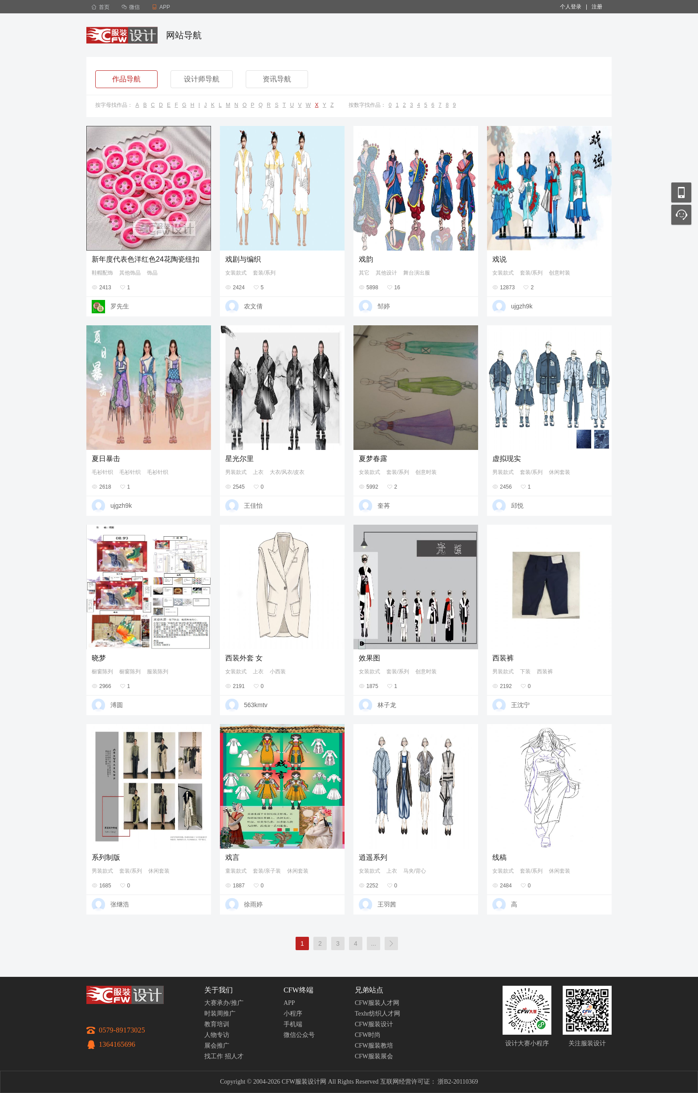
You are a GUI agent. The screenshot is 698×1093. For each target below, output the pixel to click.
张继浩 (119, 904)
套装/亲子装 (267, 871)
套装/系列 (264, 273)
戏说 (499, 259)
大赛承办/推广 (223, 1003)
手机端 (293, 1024)
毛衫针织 (102, 472)
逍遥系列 (373, 857)
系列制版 (106, 857)
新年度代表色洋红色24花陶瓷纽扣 (145, 259)
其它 (364, 273)
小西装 (278, 671)
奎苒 (383, 505)
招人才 (234, 1056)
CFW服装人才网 (377, 1003)
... (373, 943)
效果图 (369, 658)
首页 (100, 7)
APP (289, 1003)
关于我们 (218, 990)
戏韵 (366, 259)
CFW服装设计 (374, 1024)
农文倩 (253, 306)
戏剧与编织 (243, 259)
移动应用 (681, 192)
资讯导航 (277, 79)
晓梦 (99, 658)
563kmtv (256, 704)
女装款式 (236, 273)
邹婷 (383, 306)
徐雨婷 (253, 904)
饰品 (152, 273)
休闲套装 (559, 472)
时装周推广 (219, 1013)
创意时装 (559, 273)
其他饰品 (130, 273)
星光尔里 (239, 458)
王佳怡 (253, 505)
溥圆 (116, 704)
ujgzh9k (521, 306)
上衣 (258, 472)
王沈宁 (520, 704)
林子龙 (386, 704)
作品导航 (126, 79)
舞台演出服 (416, 273)
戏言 (232, 857)
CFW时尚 (368, 1035)
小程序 (293, 1013)
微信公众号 (299, 1035)
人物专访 (216, 1035)
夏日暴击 (106, 458)
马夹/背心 (414, 871)
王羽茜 (386, 904)
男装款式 (236, 472)
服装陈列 (157, 671)
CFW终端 (298, 990)
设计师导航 (201, 79)
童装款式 (236, 871)
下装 (525, 671)
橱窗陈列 (102, 671)
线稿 (499, 857)
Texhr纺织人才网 (377, 1013)
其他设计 (386, 273)
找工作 (213, 1056)
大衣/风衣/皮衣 (287, 472)
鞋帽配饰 (102, 273)
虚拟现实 (506, 458)
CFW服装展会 (374, 1056)
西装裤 (503, 658)
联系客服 (681, 215)
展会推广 (216, 1045)
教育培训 (216, 1024)
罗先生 (119, 306)
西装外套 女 (244, 658)
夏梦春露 (373, 458)
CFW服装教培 (374, 1045)
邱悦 (517, 505)
